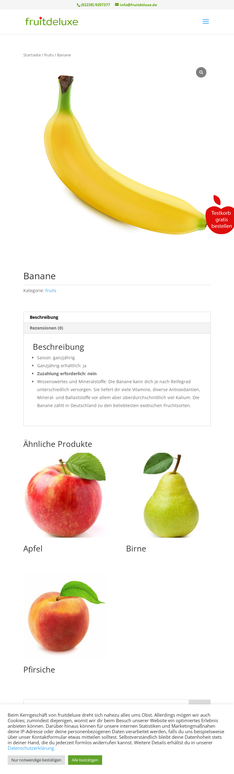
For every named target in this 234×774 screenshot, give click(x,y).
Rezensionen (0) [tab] (46, 328)
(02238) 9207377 (95, 4)
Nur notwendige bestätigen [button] (36, 760)
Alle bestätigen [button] (85, 760)
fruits (49, 55)
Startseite (32, 55)
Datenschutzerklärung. (31, 748)
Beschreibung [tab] (44, 317)
